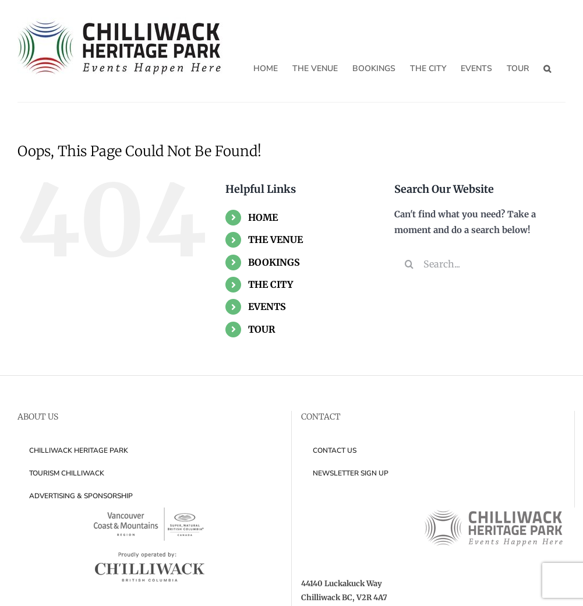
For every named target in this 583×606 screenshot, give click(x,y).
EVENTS (267, 306)
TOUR (261, 329)
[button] (547, 68)
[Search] (408, 264)
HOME (263, 217)
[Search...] (480, 264)
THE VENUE (275, 239)
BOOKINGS (274, 262)
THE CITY (270, 284)
